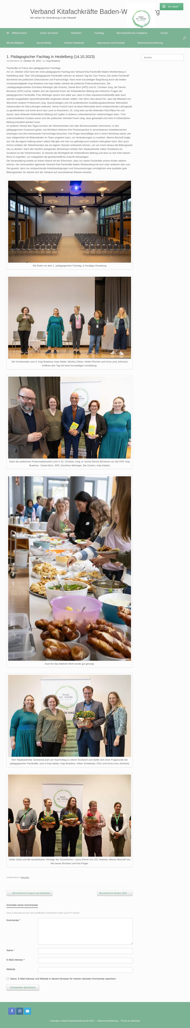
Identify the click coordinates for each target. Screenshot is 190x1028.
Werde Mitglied (15, 42)
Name (10, 950)
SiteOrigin (135, 1021)
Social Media (44, 42)
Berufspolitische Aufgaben (132, 33)
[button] (184, 38)
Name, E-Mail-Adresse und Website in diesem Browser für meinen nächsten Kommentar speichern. (63, 978)
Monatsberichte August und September (29, 893)
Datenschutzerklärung (150, 42)
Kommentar (13, 920)
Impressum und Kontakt (111, 42)
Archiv (164, 33)
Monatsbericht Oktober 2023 (115, 893)
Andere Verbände (74, 42)
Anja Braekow (53, 61)
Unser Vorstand (49, 33)
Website (10, 969)
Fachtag (99, 33)
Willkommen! (16, 33)
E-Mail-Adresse (15, 959)
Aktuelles (76, 33)
